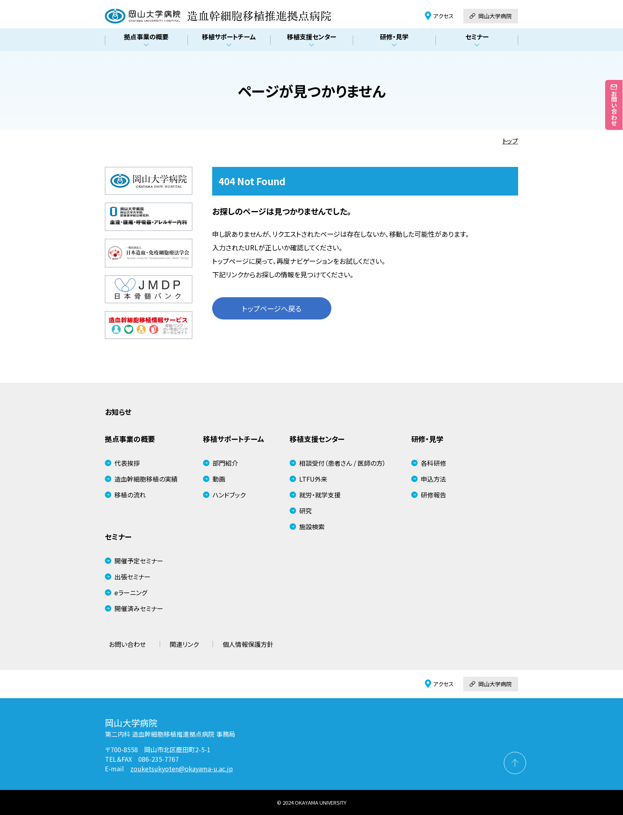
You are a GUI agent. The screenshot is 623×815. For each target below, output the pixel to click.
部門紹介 (220, 463)
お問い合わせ (127, 644)
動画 (214, 479)
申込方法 (428, 479)
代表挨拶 (122, 463)
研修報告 (428, 494)
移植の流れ (125, 494)
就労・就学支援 (315, 494)
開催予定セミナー (134, 560)
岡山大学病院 (491, 16)
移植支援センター (311, 40)
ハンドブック (224, 494)
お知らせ (118, 412)
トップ (510, 140)
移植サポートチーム (229, 40)
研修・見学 (394, 40)
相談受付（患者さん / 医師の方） (338, 463)
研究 (301, 510)
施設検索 (307, 526)
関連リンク (184, 644)
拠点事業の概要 (146, 40)
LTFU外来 (308, 479)
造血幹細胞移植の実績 (141, 479)
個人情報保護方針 (247, 644)
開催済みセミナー (134, 608)
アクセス (439, 16)
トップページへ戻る (272, 308)
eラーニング (126, 592)
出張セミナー (128, 576)
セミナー (476, 40)
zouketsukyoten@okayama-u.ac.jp (181, 768)
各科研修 (428, 463)
